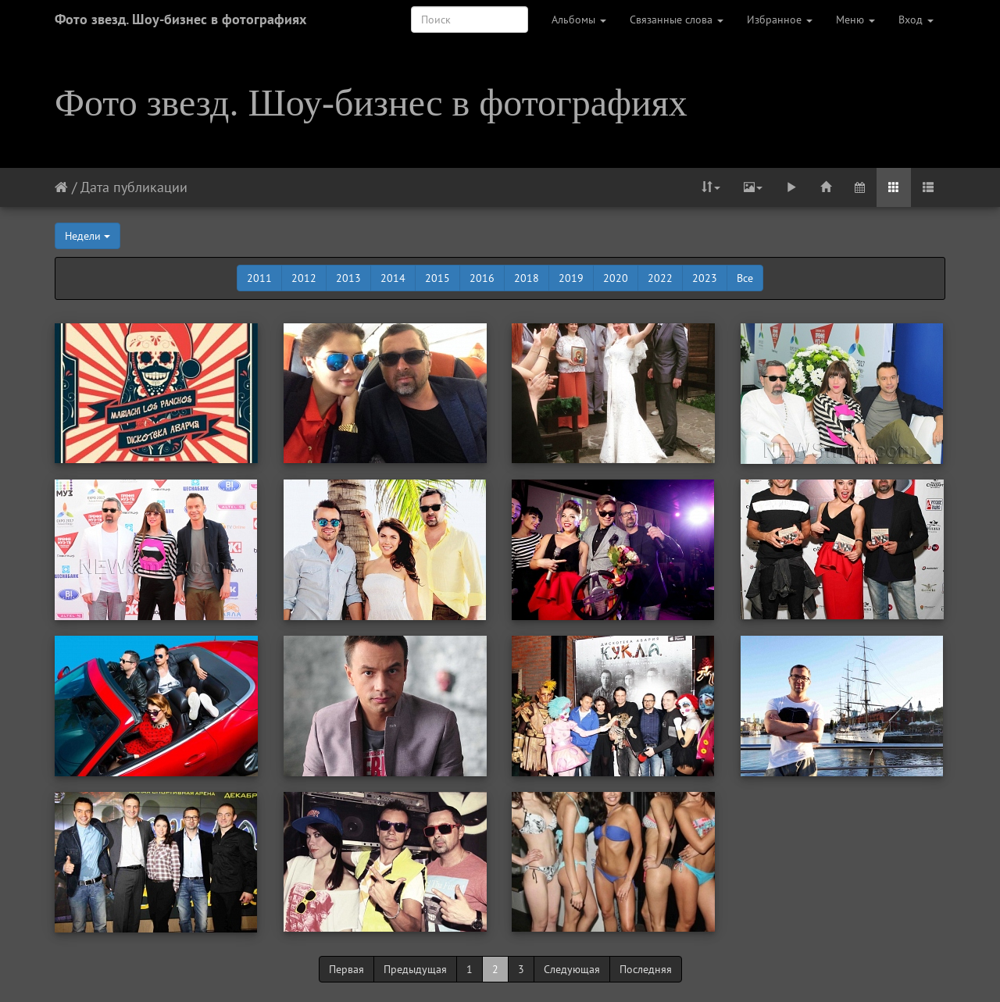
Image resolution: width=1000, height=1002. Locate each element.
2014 (392, 278)
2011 (259, 278)
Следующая (572, 969)
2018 (526, 278)
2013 (348, 278)
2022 (660, 278)
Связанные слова (676, 19)
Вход (916, 19)
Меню (855, 19)
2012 (303, 278)
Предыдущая (415, 969)
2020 (615, 278)
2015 (437, 278)
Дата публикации (134, 187)
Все (745, 278)
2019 (571, 278)
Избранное (779, 19)
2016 (482, 278)
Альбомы (579, 19)
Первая (346, 969)
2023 (704, 278)
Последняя (646, 969)
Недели (87, 236)
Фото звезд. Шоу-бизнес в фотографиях (180, 19)
